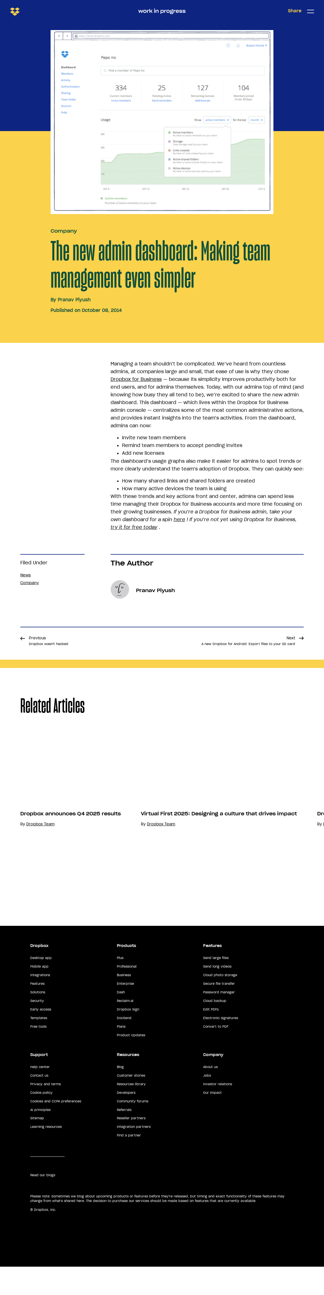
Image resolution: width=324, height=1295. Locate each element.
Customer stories (131, 1104)
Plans (121, 1055)
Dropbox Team (40, 881)
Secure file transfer (219, 1012)
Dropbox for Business (136, 379)
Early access (40, 1038)
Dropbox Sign (128, 1038)
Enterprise (125, 1012)
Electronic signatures (220, 1046)
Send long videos (217, 995)
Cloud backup (214, 1029)
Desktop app (41, 986)
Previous (48, 641)
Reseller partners (131, 1146)
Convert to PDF (215, 1055)
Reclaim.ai (125, 1029)
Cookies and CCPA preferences (55, 1130)
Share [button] (294, 10)
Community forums (132, 1130)
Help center (40, 1095)
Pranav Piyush (74, 300)
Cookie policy (41, 1121)
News (25, 575)
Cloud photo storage (220, 1003)
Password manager (219, 1021)
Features (37, 1012)
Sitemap (37, 1146)
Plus (120, 986)
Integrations (40, 1003)
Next (248, 641)
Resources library (131, 1112)
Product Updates (131, 1063)
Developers (126, 1121)
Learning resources (46, 1155)
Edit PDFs (211, 1038)
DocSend (124, 1046)
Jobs (207, 1104)
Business (124, 1003)
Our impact (212, 1121)
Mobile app (39, 995)
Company (64, 231)
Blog (120, 1095)
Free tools (38, 1055)
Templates (38, 1046)
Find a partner (129, 1164)
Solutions (37, 1021)
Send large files (216, 986)
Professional (127, 995)
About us (210, 1095)
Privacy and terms (45, 1112)
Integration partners (134, 1155)
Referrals (124, 1138)
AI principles (40, 1138)
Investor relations (217, 1112)
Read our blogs (42, 1203)
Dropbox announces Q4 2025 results (70, 870)
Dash (121, 1021)
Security (37, 1029)
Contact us (39, 1104)
